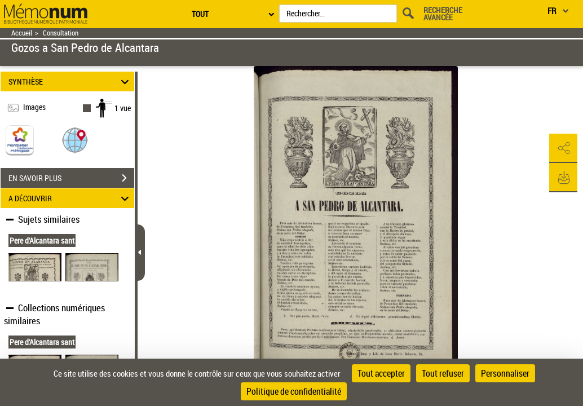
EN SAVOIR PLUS (71, 178)
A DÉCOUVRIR (70, 198)
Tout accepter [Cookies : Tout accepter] (381, 373)
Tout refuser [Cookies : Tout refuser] (443, 373)
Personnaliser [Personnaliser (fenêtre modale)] (505, 373)
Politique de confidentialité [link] (293, 391)
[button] (75, 139)
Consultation (60, 33)
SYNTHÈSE (70, 81)
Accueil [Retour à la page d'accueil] (21, 33)
